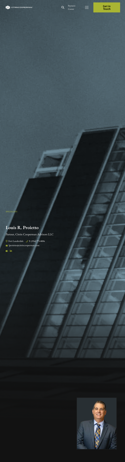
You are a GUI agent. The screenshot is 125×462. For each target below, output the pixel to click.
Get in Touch (106, 7)
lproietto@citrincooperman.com (24, 245)
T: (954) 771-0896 (37, 241)
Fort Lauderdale (15, 241)
